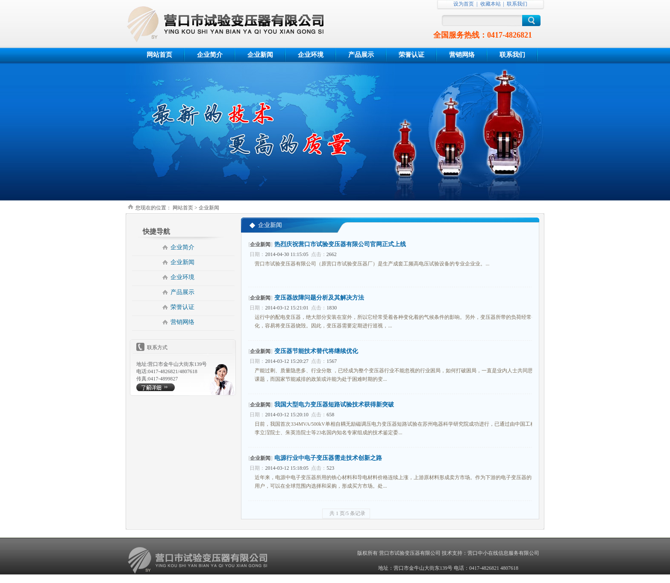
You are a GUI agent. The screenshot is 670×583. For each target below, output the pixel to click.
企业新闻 (260, 54)
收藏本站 (490, 4)
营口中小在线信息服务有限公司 (503, 553)
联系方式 (157, 347)
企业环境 (310, 54)
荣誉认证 (411, 54)
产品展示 (361, 54)
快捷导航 (156, 231)
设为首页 (463, 4)
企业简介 (210, 54)
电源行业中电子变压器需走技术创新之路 (328, 458)
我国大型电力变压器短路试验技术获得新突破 (334, 404)
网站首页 (159, 54)
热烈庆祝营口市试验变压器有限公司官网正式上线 (340, 244)
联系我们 (517, 4)
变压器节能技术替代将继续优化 (316, 351)
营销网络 (462, 54)
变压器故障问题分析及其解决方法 (319, 297)
